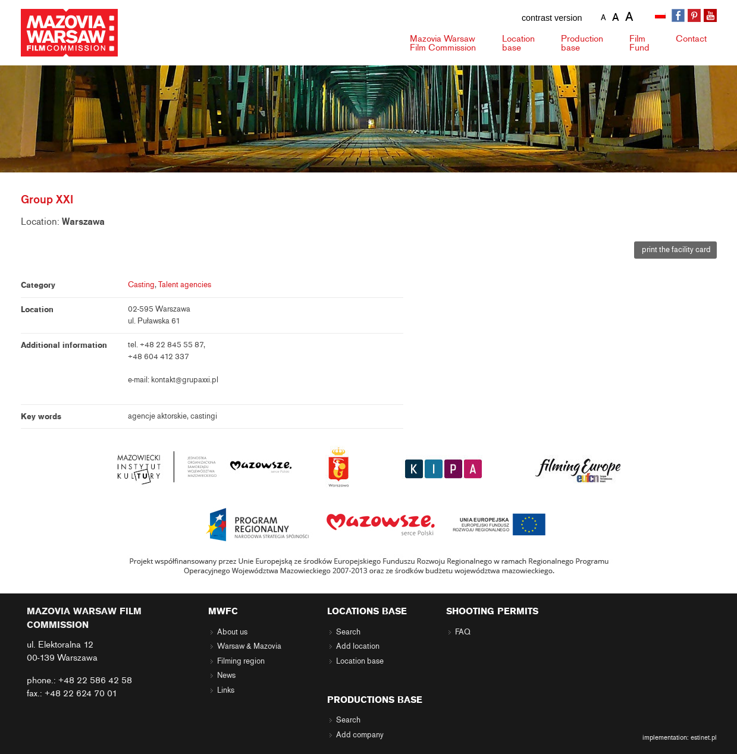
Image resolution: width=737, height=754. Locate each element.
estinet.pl (704, 737)
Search (348, 632)
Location (518, 43)
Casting (141, 285)
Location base (360, 661)
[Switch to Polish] (661, 16)
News (226, 675)
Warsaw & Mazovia (249, 646)
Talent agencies (184, 285)
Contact (691, 38)
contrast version (552, 18)
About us (232, 632)
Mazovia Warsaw (443, 43)
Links (225, 690)
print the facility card (675, 250)
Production (582, 43)
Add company (360, 735)
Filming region (241, 661)
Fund (639, 43)
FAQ (463, 632)
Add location (358, 646)
